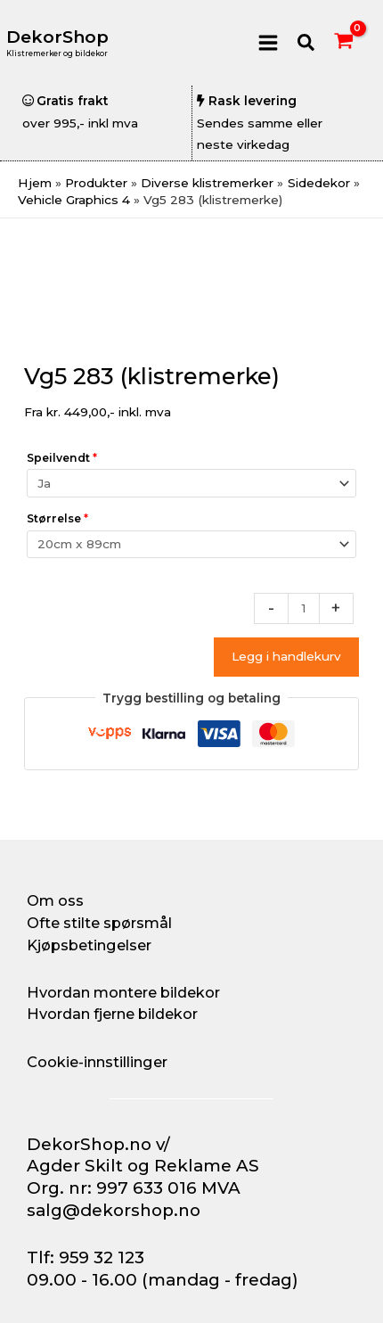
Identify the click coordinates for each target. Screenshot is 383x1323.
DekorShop (57, 37)
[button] (306, 43)
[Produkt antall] (304, 608)
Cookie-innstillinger (97, 1062)
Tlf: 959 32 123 (85, 1257)
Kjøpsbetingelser (89, 945)
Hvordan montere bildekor (123, 992)
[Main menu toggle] (268, 42)
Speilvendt (62, 457)
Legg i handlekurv (286, 656)
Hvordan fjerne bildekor (112, 1014)
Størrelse (57, 518)
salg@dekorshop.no (113, 1210)
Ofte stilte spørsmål (99, 923)
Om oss (55, 900)
